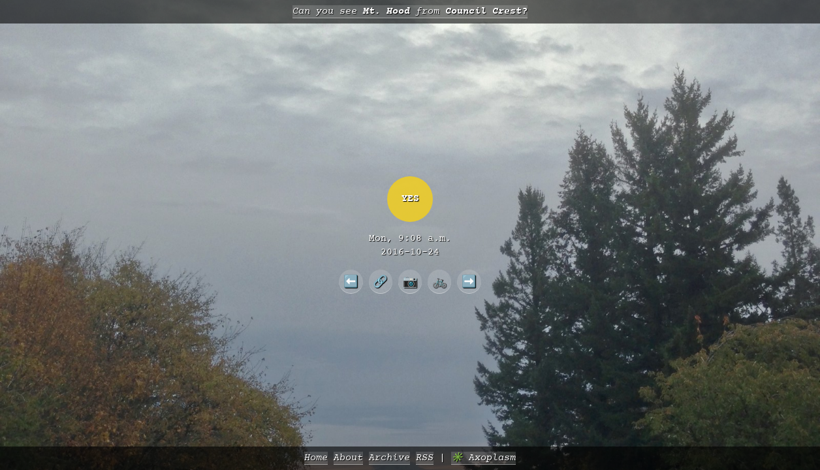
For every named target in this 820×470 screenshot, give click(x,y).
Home (316, 458)
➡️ (469, 281)
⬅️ (350, 281)
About (348, 458)
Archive (389, 458)
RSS (425, 458)
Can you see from (410, 11)
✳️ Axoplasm (483, 458)
